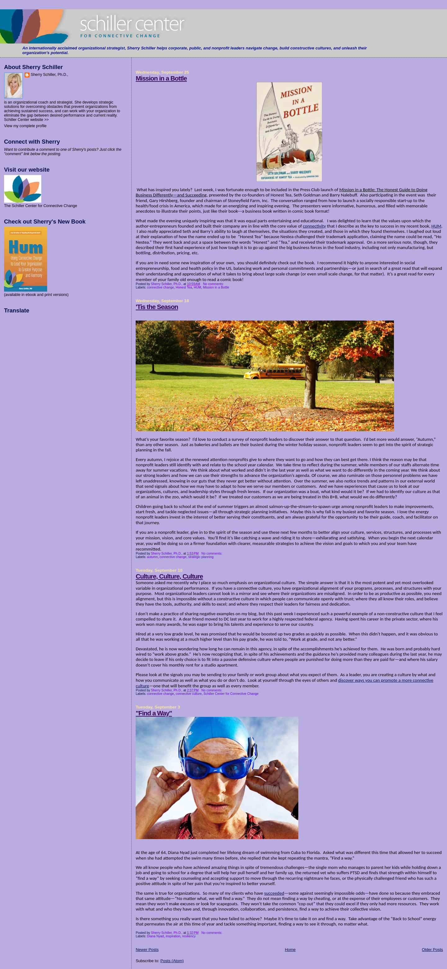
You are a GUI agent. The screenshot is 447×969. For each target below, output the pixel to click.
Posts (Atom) (172, 960)
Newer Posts (147, 949)
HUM (436, 226)
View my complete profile (25, 126)
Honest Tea (184, 287)
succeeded (274, 893)
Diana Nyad (155, 936)
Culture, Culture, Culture (169, 576)
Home (290, 949)
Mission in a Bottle (161, 78)
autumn (152, 557)
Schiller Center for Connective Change (231, 693)
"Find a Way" (154, 713)
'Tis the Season (157, 306)
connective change (160, 287)
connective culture (189, 693)
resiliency (189, 936)
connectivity (314, 226)
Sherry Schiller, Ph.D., (49, 74)
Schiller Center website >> (26, 120)
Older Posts (432, 949)
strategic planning (201, 557)
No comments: (214, 284)
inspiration (173, 936)
